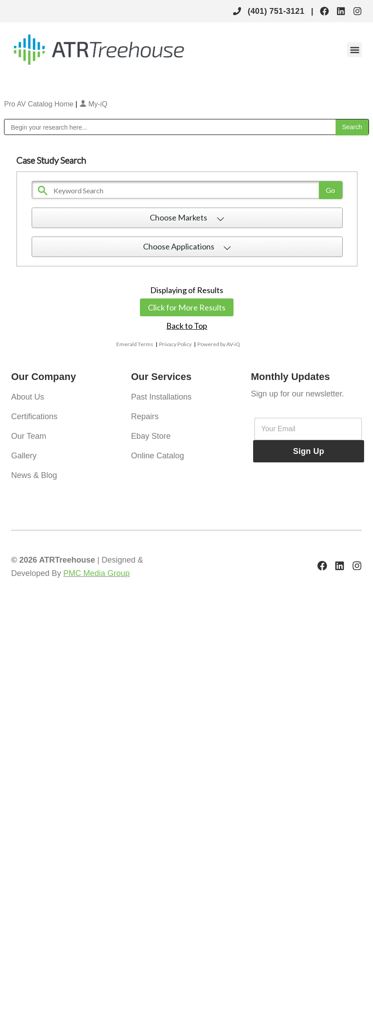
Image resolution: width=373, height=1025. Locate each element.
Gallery (24, 455)
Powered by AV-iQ (218, 344)
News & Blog (34, 475)
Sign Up (308, 451)
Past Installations (161, 396)
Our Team (28, 436)
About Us (27, 396)
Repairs (145, 416)
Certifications (34, 416)
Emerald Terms (134, 344)
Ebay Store (151, 436)
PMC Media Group (96, 573)
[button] (354, 49)
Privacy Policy (175, 344)
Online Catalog (157, 455)
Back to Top (186, 326)
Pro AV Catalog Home (39, 104)
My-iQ (93, 104)
